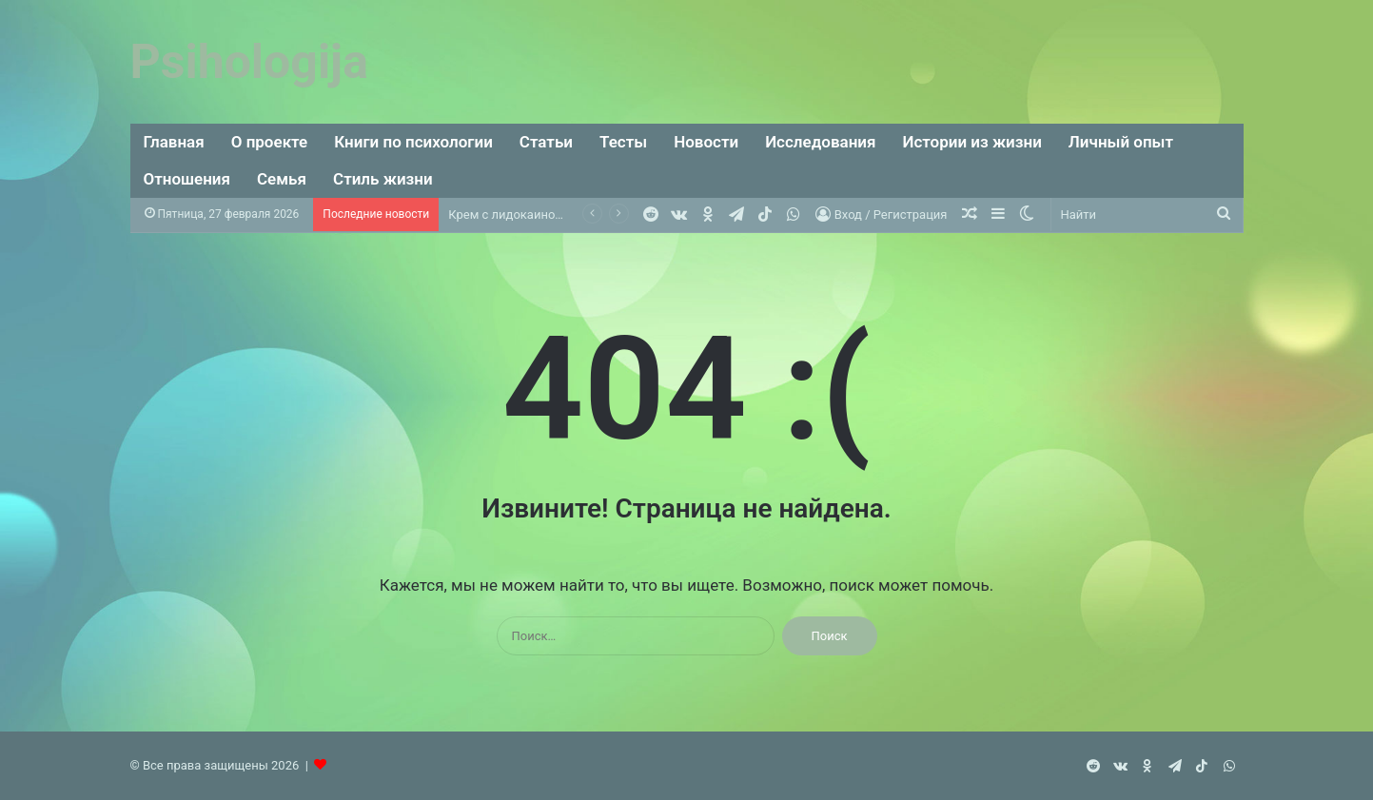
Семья (281, 178)
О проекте (269, 141)
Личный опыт (1121, 141)
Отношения (187, 178)
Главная (174, 141)
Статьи (546, 141)
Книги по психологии (413, 141)
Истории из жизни (971, 141)
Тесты (623, 141)
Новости (706, 141)
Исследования (820, 141)
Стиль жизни (383, 178)
